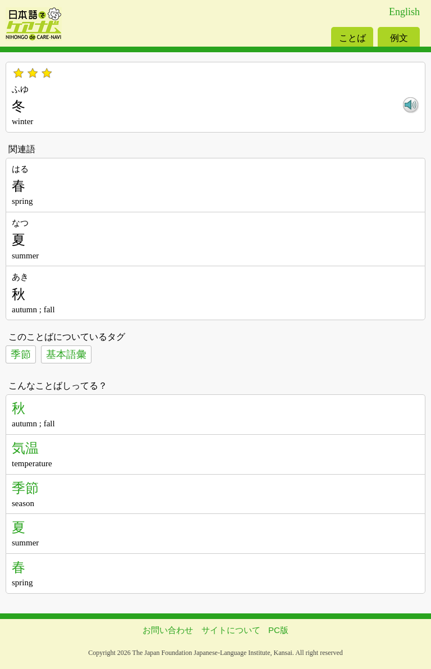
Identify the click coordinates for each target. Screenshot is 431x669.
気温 (25, 448)
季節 (21, 354)
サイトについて (230, 630)
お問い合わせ (168, 630)
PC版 (278, 630)
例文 (399, 38)
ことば (352, 38)
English (404, 11)
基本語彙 (66, 354)
